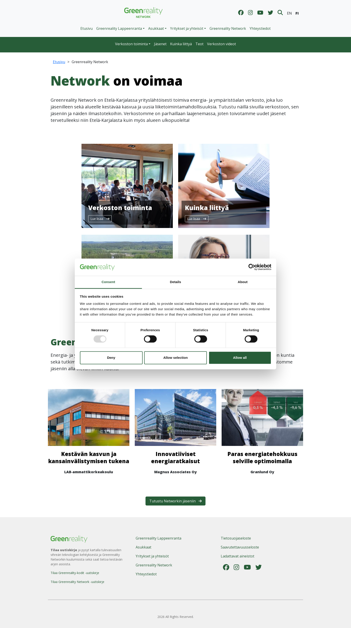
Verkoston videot (221, 43)
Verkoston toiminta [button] (131, 43)
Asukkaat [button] (156, 28)
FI (297, 13)
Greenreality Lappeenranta (158, 538)
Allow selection (175, 357)
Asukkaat (143, 547)
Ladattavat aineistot (237, 556)
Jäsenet (160, 43)
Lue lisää (99, 219)
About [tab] (243, 282)
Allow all (240, 357)
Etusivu (86, 28)
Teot (199, 43)
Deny (111, 357)
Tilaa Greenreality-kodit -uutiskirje (75, 573)
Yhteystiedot (260, 28)
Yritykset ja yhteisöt (152, 556)
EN (289, 13)
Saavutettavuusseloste (240, 547)
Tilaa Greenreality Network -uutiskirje (77, 582)
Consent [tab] (108, 282)
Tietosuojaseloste (236, 538)
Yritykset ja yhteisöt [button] (186, 28)
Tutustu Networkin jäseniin (175, 501)
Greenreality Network (228, 28)
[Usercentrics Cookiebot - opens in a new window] (251, 267)
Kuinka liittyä (181, 43)
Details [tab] (175, 282)
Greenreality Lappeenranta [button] (119, 28)
